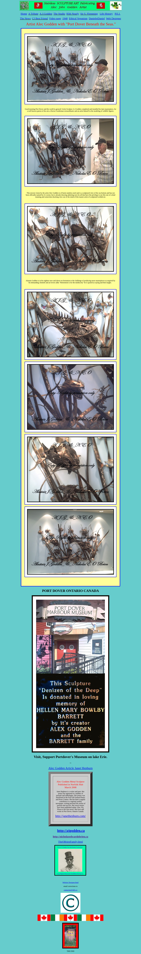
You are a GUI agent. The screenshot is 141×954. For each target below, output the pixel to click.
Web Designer (113, 18)
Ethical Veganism (78, 18)
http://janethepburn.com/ (70, 816)
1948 (65, 18)
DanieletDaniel (97, 18)
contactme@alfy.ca (70, 890)
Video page (55, 18)
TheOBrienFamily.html (70, 841)
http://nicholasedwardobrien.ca (70, 836)
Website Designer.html (70, 882)
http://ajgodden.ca (71, 831)
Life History (106, 13)
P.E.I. (117, 13)
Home (24, 13)
